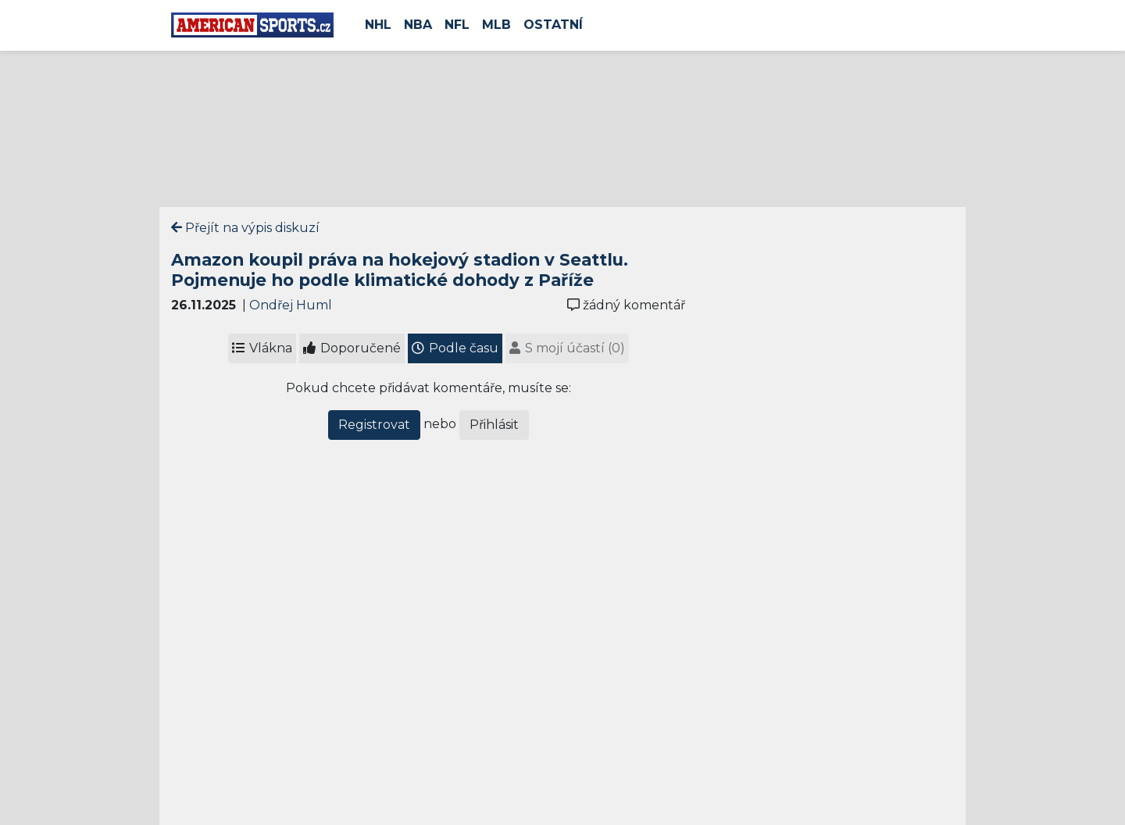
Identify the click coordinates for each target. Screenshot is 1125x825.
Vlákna (262, 348)
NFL (457, 24)
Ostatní (553, 24)
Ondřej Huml (290, 305)
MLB (496, 24)
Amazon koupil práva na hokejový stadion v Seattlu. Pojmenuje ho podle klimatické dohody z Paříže (399, 269)
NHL (378, 24)
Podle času (455, 348)
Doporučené (352, 348)
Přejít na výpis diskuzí (245, 227)
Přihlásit (494, 424)
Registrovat (374, 424)
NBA (418, 24)
